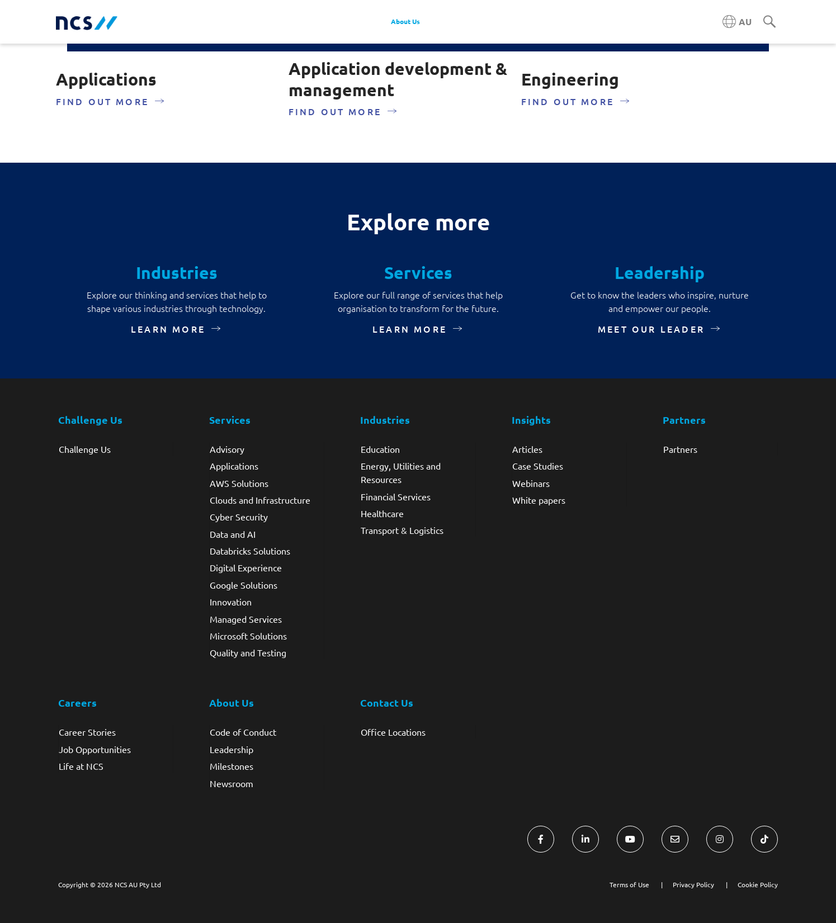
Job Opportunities (95, 749)
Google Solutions (243, 584)
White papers (538, 499)
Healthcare (382, 513)
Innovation (231, 601)
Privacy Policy (693, 884)
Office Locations (393, 731)
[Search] (769, 22)
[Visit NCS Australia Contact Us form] (675, 839)
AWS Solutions (239, 483)
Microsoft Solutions (248, 635)
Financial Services (396, 496)
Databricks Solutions (250, 550)
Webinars (531, 483)
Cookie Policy (758, 884)
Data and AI (233, 533)
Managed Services (246, 618)
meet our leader (651, 329)
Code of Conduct (243, 731)
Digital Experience (246, 567)
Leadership (231, 749)
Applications (234, 465)
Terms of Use (629, 884)
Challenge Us (85, 449)
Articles (527, 449)
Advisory (227, 449)
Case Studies (537, 465)
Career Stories (87, 731)
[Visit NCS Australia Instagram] (719, 839)
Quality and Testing (248, 652)
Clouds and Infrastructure (260, 499)
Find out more (102, 101)
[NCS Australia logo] (86, 22)
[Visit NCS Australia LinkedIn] (585, 839)
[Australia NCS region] (737, 22)
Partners (680, 449)
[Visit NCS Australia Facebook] (540, 839)
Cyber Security (239, 516)
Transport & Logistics (402, 530)
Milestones (231, 765)
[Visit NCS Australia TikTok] (764, 839)
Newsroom (231, 783)
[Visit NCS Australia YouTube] (630, 839)
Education (380, 449)
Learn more (168, 329)
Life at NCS (81, 765)
